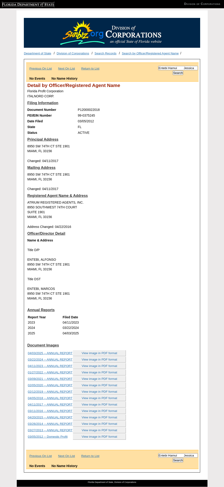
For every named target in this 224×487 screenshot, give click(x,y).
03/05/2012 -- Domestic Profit (47, 436)
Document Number (41, 110)
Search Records (105, 53)
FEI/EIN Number (39, 115)
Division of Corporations (73, 53)
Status (32, 132)
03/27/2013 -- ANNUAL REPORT (50, 430)
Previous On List (40, 68)
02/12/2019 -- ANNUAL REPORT (50, 391)
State (31, 127)
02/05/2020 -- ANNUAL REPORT (50, 385)
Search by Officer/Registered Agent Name (150, 53)
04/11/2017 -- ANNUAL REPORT (50, 404)
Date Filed (35, 121)
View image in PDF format (99, 353)
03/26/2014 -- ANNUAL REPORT (50, 423)
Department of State (37, 53)
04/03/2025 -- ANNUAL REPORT (50, 353)
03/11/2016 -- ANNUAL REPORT (50, 411)
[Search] (178, 68)
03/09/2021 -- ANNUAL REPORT (50, 379)
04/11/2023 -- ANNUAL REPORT (50, 366)
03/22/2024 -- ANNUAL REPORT (50, 359)
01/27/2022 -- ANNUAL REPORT (50, 372)
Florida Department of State (20, 4)
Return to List (90, 68)
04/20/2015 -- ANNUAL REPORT (50, 417)
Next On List (66, 68)
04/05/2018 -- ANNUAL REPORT (50, 398)
